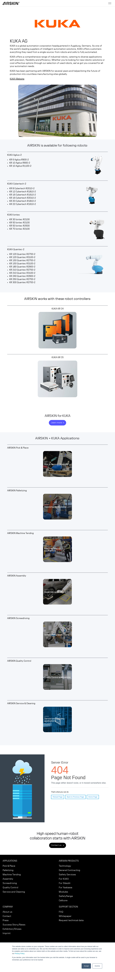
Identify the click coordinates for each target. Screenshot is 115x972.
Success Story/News (14, 925)
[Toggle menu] (109, 3)
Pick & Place (9, 866)
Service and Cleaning (14, 892)
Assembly (8, 879)
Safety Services (67, 875)
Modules (63, 892)
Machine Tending (12, 875)
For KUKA (64, 879)
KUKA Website (17, 79)
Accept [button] (86, 966)
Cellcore (63, 900)
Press (6, 920)
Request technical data (71, 920)
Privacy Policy (20, 953)
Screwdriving (10, 883)
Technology (65, 866)
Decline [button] (97, 966)
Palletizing (8, 870)
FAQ (61, 912)
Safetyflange (66, 896)
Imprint (6, 933)
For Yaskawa (65, 888)
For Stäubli (64, 883)
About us (7, 912)
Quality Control (10, 888)
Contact (7, 916)
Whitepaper (65, 916)
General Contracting (69, 870)
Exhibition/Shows (12, 929)
